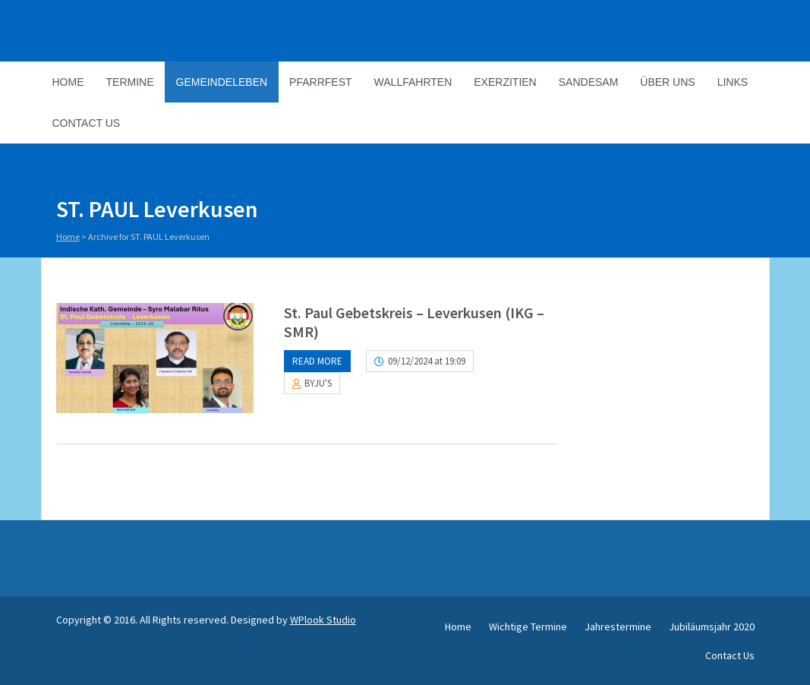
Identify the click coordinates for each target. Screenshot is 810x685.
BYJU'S (318, 383)
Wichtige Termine (528, 626)
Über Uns (667, 82)
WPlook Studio (323, 620)
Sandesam (589, 82)
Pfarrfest (320, 82)
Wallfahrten (413, 82)
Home (68, 82)
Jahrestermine (618, 626)
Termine (130, 82)
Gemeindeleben (222, 82)
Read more (317, 361)
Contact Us (86, 123)
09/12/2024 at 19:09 (426, 361)
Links (732, 82)
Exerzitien (505, 82)
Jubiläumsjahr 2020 (712, 626)
